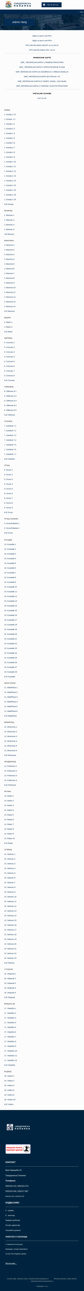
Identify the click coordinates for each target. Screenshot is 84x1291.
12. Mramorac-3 (10, 736)
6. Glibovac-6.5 (10, 410)
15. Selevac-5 (9, 873)
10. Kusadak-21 (10, 639)
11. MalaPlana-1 (10, 687)
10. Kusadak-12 (10, 596)
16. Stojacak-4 (10, 988)
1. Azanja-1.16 (10, 190)
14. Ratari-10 (9, 838)
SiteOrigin (40, 1286)
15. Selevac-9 (9, 892)
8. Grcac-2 (8, 474)
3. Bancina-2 (9, 250)
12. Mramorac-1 (10, 727)
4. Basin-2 (8, 327)
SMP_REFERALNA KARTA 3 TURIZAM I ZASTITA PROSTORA (42, 86)
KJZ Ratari (8, 843)
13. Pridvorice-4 (10, 780)
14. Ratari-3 (9, 805)
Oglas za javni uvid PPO (42, 40)
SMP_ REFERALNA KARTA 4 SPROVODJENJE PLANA (42, 67)
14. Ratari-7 (9, 824)
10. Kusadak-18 (10, 625)
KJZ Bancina (9, 311)
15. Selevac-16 (10, 925)
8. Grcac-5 (8, 489)
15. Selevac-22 (10, 953)
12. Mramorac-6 (10, 750)
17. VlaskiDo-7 (10, 1037)
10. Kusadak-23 (10, 648)
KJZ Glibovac (9, 415)
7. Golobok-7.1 (10, 426)
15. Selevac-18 (10, 934)
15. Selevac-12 (10, 906)
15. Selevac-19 (10, 939)
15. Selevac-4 (9, 868)
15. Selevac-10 (10, 897)
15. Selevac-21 (10, 949)
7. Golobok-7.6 (10, 449)
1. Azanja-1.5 (9, 138)
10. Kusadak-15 (10, 610)
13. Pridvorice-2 (10, 771)
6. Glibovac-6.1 (10, 391)
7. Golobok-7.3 (10, 435)
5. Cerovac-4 (9, 357)
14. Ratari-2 (9, 801)
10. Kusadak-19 (10, 629)
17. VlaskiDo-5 (10, 1027)
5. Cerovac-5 (9, 361)
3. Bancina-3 (9, 254)
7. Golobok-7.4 (10, 440)
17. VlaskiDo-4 (10, 1022)
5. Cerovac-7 (9, 371)
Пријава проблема (12, 1220)
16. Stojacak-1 (10, 974)
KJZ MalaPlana (10, 716)
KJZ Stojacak (9, 997)
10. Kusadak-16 (10, 615)
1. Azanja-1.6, (9, 143)
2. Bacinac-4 (9, 229)
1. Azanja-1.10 (10, 162)
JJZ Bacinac (9, 234)
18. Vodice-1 (9, 1076)
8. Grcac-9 (8, 508)
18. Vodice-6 (9, 1095)
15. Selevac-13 (10, 911)
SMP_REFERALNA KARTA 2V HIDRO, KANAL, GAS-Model (42, 81)
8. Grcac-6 (8, 493)
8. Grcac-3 (8, 479)
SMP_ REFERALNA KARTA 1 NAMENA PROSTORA (41, 62)
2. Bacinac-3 (9, 225)
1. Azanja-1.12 (10, 171)
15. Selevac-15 (10, 920)
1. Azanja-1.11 (10, 166)
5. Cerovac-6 (9, 366)
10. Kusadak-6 (10, 568)
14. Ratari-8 (9, 829)
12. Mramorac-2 (10, 732)
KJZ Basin (8, 332)
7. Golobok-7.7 (10, 454)
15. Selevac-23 (10, 958)
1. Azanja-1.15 (10, 185)
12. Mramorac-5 (10, 746)
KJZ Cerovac (9, 380)
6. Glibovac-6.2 (10, 396)
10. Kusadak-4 (10, 558)
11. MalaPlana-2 (10, 692)
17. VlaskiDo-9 (10, 1046)
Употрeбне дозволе (13, 1230)
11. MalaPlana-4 (10, 702)
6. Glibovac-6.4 (10, 405)
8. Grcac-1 (8, 470)
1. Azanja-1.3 (9, 129)
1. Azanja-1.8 (9, 152)
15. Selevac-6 (9, 878)
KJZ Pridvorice (10, 785)
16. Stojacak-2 (10, 978)
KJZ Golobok (9, 459)
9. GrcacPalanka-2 (11, 528)
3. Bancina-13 (10, 302)
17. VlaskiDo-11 (10, 1056)
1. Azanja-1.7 (9, 147)
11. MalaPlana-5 (10, 706)
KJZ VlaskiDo (9, 1065)
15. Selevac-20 (10, 944)
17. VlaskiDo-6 (10, 1032)
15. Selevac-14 (10, 916)
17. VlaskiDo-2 (10, 1013)
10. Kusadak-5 (10, 563)
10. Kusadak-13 (10, 601)
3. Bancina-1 (9, 245)
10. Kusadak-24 (10, 653)
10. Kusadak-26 (10, 662)
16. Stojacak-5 (10, 993)
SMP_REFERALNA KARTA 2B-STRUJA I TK (42, 76)
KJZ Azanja (8, 204)
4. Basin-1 (8, 322)
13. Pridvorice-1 (10, 766)
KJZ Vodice (8, 1104)
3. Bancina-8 (9, 278)
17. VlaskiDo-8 (10, 1041)
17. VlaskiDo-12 (10, 1060)
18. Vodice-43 (9, 1100)
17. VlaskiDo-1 (10, 1008)
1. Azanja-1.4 (9, 133)
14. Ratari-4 (9, 810)
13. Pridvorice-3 (10, 776)
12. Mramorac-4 (10, 741)
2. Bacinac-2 (9, 220)
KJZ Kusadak (9, 677)
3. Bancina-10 (10, 287)
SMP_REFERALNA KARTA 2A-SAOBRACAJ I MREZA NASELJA (42, 72)
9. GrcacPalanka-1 (11, 523)
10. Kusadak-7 (10, 573)
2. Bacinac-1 (9, 215)
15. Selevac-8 (9, 887)
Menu (80, 12)
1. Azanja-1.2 (9, 124)
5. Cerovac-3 (9, 352)
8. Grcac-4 (8, 484)
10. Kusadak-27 (10, 667)
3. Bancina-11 (10, 292)
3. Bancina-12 (10, 297)
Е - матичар (10, 1215)
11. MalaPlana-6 (10, 711)
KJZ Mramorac (10, 755)
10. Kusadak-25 (10, 658)
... (16, 1263)
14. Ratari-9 (9, 834)
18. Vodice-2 (9, 1081)
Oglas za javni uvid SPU (42, 36)
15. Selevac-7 (9, 882)
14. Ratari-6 (9, 819)
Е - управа (9, 1210)
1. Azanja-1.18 (10, 195)
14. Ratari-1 (9, 796)
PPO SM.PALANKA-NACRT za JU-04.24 (42, 45)
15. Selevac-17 (10, 930)
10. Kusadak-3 (10, 554)
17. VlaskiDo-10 (10, 1051)
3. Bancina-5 (9, 264)
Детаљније (10, 1263)
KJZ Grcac (8, 512)
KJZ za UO (42, 98)
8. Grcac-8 (8, 503)
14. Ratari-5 (9, 815)
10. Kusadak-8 (10, 577)
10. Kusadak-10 (10, 587)
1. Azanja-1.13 (10, 176)
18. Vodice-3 (9, 1085)
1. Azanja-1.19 (10, 199)
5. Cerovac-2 (9, 347)
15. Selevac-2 (9, 859)
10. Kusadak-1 (10, 544)
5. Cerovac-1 (9, 342)
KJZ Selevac (9, 963)
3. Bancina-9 (9, 283)
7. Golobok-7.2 (10, 431)
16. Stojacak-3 (10, 983)
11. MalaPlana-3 (10, 697)
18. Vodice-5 (9, 1090)
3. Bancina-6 (9, 269)
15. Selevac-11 (10, 901)
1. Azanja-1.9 (9, 157)
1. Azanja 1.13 (10, 114)
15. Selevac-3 (9, 864)
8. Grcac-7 (8, 498)
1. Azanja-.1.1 (9, 119)
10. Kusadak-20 (10, 634)
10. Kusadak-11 (10, 592)
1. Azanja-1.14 (10, 181)
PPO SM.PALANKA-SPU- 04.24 (42, 50)
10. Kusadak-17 (10, 620)
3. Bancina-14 (10, 306)
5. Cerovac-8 (9, 376)
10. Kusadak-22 (10, 643)
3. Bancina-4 (9, 259)
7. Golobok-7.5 (10, 445)
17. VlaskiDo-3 (10, 1018)
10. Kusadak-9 (10, 582)
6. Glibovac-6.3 (10, 401)
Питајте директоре (12, 1225)
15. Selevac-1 (9, 854)
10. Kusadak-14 (10, 606)
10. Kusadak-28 (10, 672)
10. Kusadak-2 (10, 549)
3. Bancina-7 (9, 273)
